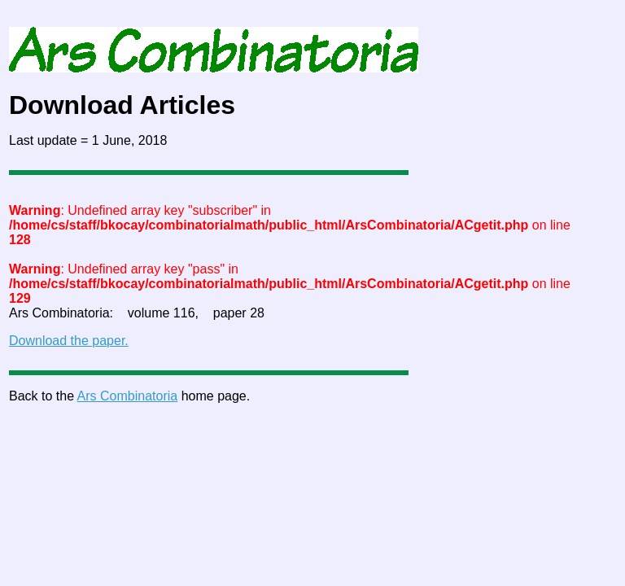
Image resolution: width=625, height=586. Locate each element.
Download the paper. (69, 341)
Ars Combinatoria (127, 396)
